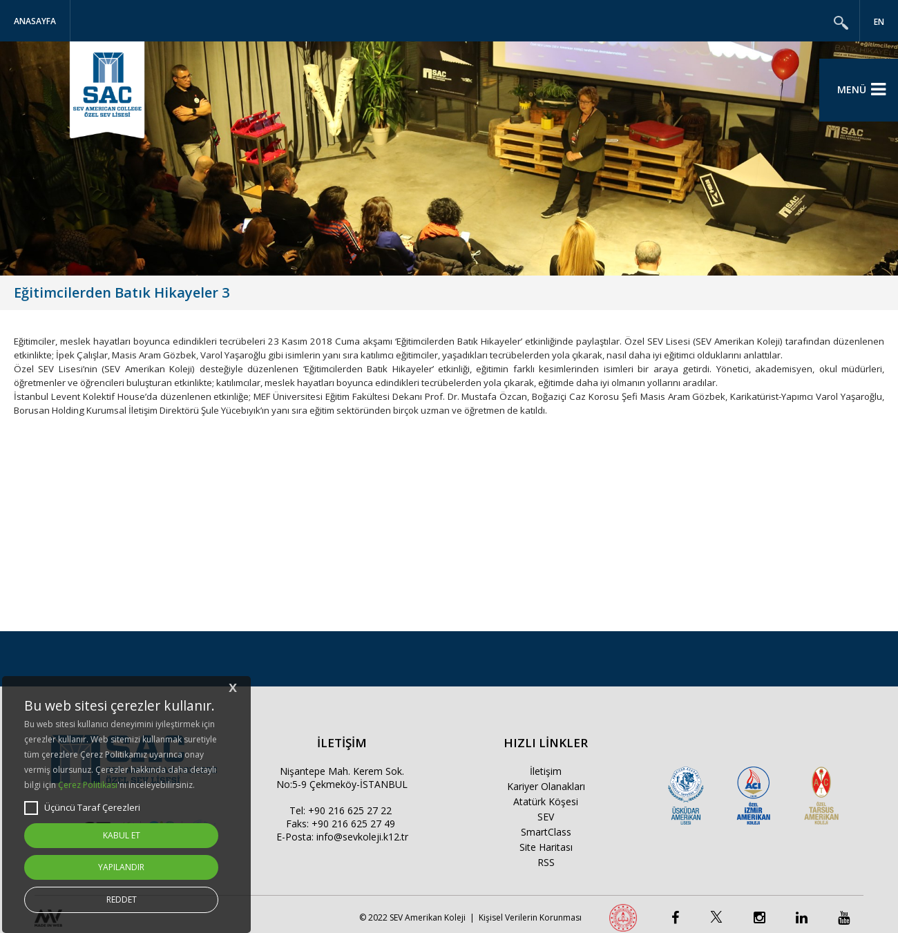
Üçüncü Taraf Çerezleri (82, 808)
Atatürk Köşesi (545, 801)
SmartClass (546, 831)
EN (879, 22)
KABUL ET (121, 835)
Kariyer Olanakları (546, 786)
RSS (546, 862)
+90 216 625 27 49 (353, 823)
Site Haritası (546, 847)
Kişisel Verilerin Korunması (530, 917)
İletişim (546, 771)
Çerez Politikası (87, 785)
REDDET (121, 899)
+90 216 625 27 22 (350, 810)
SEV (545, 816)
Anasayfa (35, 21)
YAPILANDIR (121, 867)
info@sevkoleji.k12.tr (362, 836)
